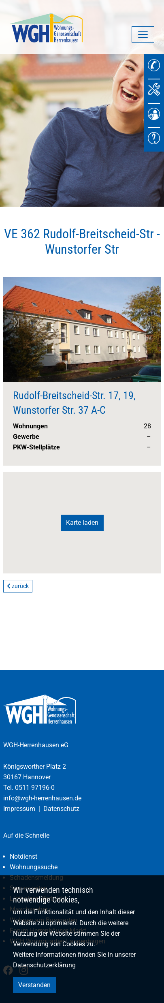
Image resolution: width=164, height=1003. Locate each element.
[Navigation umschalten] (143, 34)
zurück (18, 586)
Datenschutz (61, 809)
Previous (16, 322)
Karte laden (82, 522)
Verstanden (34, 985)
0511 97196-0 (35, 787)
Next (147, 322)
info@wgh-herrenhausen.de (42, 798)
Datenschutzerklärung (44, 965)
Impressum (19, 809)
